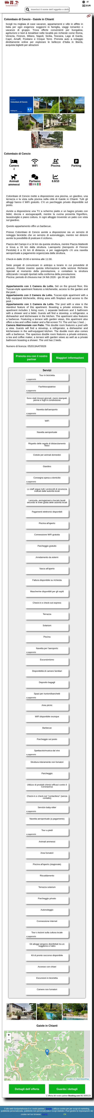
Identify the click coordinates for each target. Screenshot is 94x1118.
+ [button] (9, 1035)
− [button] (9, 1040)
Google (49, 1108)
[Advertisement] (47, 71)
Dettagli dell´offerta (27, 1089)
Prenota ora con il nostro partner (31, 358)
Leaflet (70, 1079)
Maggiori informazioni (70, 357)
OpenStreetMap (82, 1079)
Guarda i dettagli (67, 1089)
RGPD (45, 1114)
